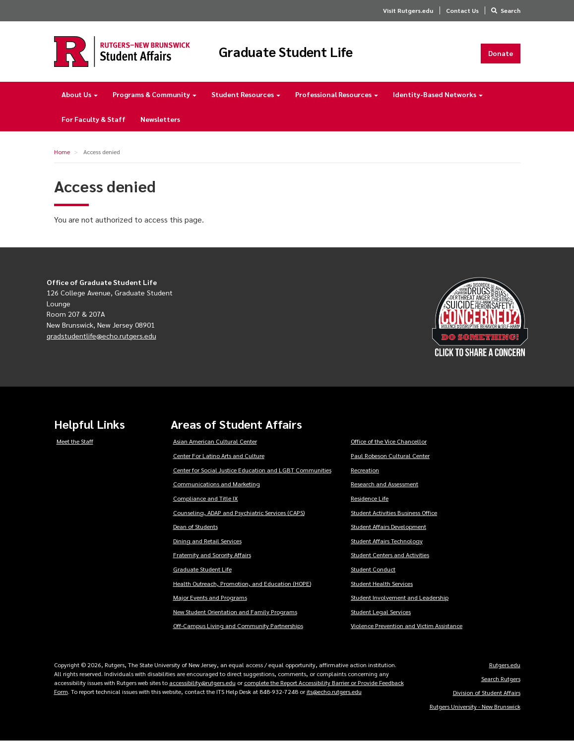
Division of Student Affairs (486, 696)
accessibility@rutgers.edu (202, 686)
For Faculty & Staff (94, 122)
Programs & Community (154, 98)
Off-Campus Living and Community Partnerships (238, 629)
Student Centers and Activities (390, 559)
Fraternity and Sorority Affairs (212, 559)
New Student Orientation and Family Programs (235, 616)
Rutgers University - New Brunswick (475, 710)
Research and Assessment (384, 488)
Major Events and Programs (210, 601)
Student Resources (245, 98)
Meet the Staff (75, 445)
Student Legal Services (381, 616)
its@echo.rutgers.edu (334, 695)
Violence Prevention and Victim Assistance (406, 629)
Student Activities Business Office (394, 516)
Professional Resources (336, 98)
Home (62, 156)
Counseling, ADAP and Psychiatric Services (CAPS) (239, 516)
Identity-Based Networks (438, 98)
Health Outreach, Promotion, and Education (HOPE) (242, 587)
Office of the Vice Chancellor (389, 445)
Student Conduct (373, 573)
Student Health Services (382, 587)
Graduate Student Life (307, 53)
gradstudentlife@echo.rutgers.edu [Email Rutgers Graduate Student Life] (101, 339)
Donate (500, 55)
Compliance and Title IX (205, 502)
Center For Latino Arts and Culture (218, 459)
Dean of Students (195, 530)
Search (510, 10)
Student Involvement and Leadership (399, 601)
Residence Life (369, 502)
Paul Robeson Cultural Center (390, 459)
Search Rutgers (500, 683)
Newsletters (160, 122)
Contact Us (462, 10)
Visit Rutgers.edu (408, 10)
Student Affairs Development (388, 530)
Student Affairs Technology (387, 545)
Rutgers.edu (504, 669)
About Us (80, 98)
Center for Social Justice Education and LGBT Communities (252, 474)
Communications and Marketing (216, 488)
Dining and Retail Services (207, 545)
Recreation (365, 474)
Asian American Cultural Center (215, 445)
